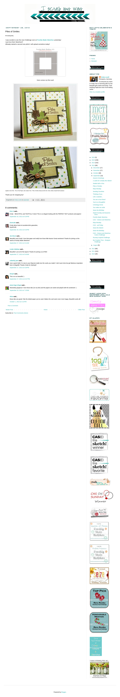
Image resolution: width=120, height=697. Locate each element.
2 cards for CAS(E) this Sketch (102, 180)
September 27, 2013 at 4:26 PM (19, 267)
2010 (93, 254)
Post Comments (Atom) (21, 313)
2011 (93, 251)
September (96, 175)
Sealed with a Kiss (98, 183)
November (96, 170)
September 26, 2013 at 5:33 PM (19, 230)
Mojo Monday (97, 189)
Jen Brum (13, 236)
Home (45, 309)
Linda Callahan (15, 249)
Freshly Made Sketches (100, 217)
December (96, 168)
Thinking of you (97, 194)
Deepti (12, 274)
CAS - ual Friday (98, 225)
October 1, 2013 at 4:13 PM (18, 301)
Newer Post (9, 309)
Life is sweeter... (98, 197)
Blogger (63, 692)
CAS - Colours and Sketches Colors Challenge (101, 234)
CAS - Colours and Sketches (101, 220)
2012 (93, 248)
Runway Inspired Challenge (101, 237)
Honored (94, 61)
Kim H (12, 211)
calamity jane (14, 260)
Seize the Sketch (98, 228)
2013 (93, 165)
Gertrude (13, 222)
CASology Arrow (98, 205)
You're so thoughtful (99, 202)
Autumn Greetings (98, 178)
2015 (93, 160)
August (95, 245)
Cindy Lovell (105, 77)
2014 (93, 162)
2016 (93, 157)
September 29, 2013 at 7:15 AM (19, 290)
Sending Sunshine (98, 191)
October (96, 173)
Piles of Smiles (97, 186)
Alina (11, 296)
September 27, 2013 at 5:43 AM (19, 254)
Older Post (81, 309)
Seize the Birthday (98, 210)
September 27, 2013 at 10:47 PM (20, 279)
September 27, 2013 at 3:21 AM (19, 243)
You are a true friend (99, 199)
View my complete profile (97, 92)
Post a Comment (13, 305)
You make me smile (99, 207)
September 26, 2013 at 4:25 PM (19, 216)
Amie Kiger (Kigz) (16, 285)
